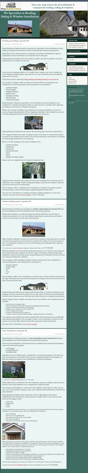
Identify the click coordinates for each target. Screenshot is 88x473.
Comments (73, 81)
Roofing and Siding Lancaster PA (15, 41)
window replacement (18, 248)
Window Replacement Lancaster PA (16, 201)
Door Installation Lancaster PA (14, 330)
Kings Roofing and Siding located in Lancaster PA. (41, 79)
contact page (25, 195)
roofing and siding (15, 379)
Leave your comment (60, 44)
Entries (72, 79)
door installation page (19, 465)
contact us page (31, 324)
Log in (70, 77)
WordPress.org (72, 83)
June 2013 (71, 59)
